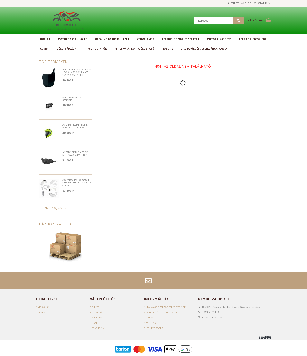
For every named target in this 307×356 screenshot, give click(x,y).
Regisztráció (98, 312)
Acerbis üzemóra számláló (71, 99)
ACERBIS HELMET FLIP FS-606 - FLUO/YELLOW (75, 126)
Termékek (42, 312)
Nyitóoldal (43, 307)
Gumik (44, 48)
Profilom (96, 317)
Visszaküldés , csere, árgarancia (204, 48)
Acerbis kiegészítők (253, 39)
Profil (242, 3)
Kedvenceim (97, 328)
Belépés (224, 3)
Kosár (94, 322)
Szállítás (150, 322)
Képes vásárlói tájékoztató (134, 48)
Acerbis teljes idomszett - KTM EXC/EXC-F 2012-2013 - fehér (76, 183)
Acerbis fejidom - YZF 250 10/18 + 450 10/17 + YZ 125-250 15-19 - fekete (76, 72)
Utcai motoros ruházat (112, 39)
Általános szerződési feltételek (165, 307)
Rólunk (167, 48)
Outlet (45, 39)
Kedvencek (262, 3)
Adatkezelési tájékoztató (160, 312)
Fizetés (148, 317)
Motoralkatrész (219, 39)
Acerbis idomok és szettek (180, 39)
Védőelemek (145, 39)
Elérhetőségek (153, 328)
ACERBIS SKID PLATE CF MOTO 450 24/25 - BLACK (76, 154)
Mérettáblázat (67, 48)
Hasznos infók (96, 48)
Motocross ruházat (72, 39)
